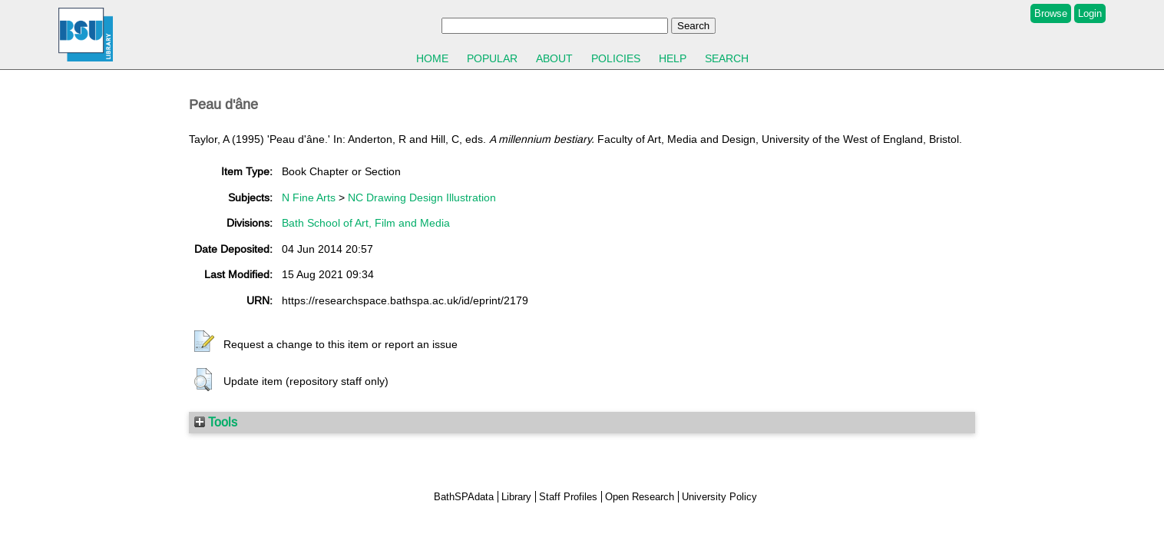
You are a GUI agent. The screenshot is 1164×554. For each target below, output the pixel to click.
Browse (1050, 13)
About (554, 58)
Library (516, 497)
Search (727, 58)
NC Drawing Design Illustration (422, 197)
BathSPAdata (464, 497)
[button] (204, 341)
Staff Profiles (568, 497)
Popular (492, 58)
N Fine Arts (309, 197)
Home (432, 58)
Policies (615, 58)
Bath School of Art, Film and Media (366, 223)
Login (1090, 13)
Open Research (639, 497)
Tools (215, 422)
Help (672, 58)
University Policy (719, 497)
